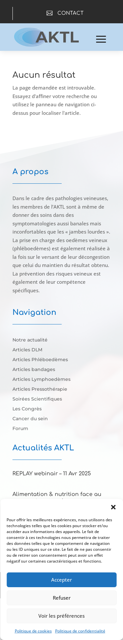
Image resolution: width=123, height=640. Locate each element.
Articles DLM (27, 350)
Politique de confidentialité (80, 631)
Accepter (61, 579)
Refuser (62, 597)
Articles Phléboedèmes (40, 359)
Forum (20, 428)
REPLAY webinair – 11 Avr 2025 (51, 474)
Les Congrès (27, 409)
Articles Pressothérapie (39, 389)
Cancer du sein (30, 419)
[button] (113, 507)
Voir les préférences (61, 615)
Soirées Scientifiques (37, 399)
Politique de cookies (33, 631)
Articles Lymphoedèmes (41, 379)
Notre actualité (30, 340)
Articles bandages (33, 369)
